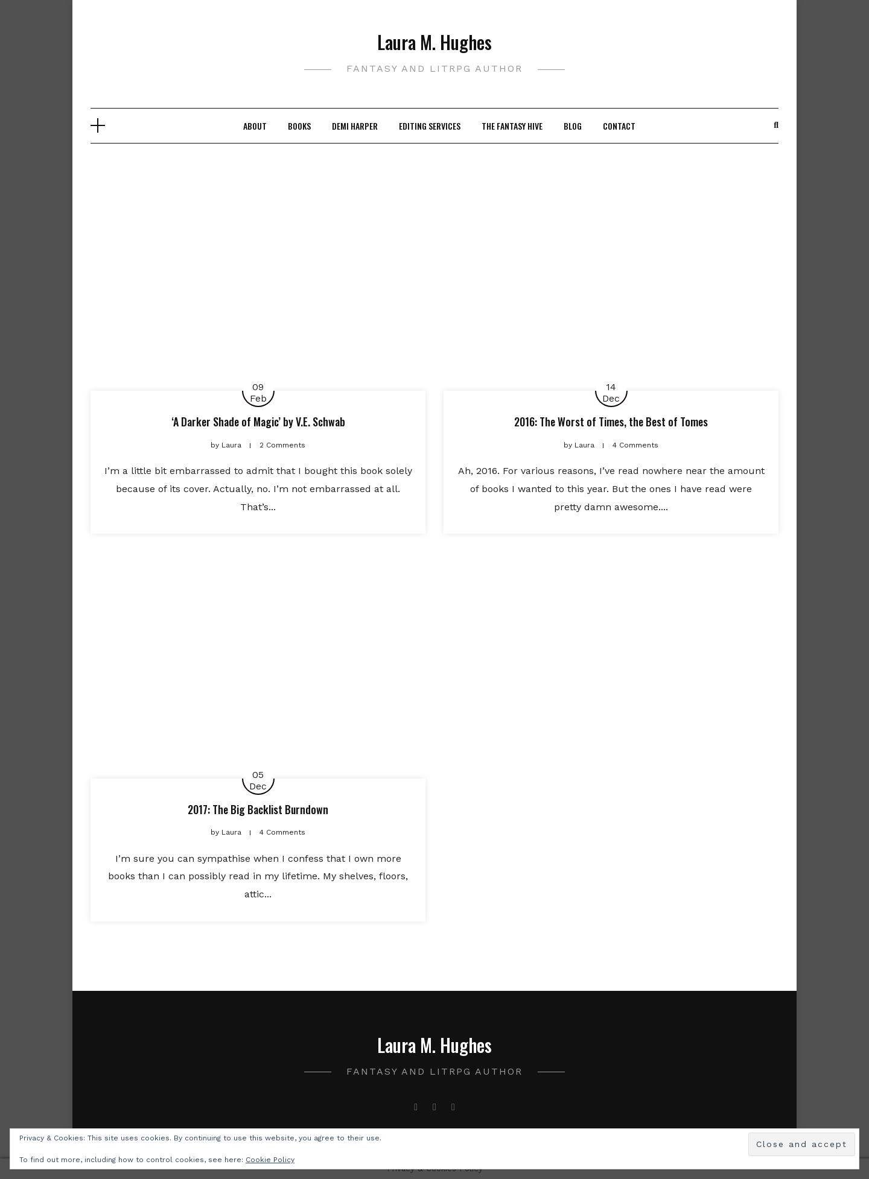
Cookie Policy (270, 1159)
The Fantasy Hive (512, 125)
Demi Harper (355, 125)
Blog (573, 125)
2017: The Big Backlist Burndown (258, 809)
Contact (619, 125)
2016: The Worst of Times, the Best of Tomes (611, 421)
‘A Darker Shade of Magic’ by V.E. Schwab (258, 421)
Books (299, 125)
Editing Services (429, 125)
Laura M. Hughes (434, 41)
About (255, 125)
